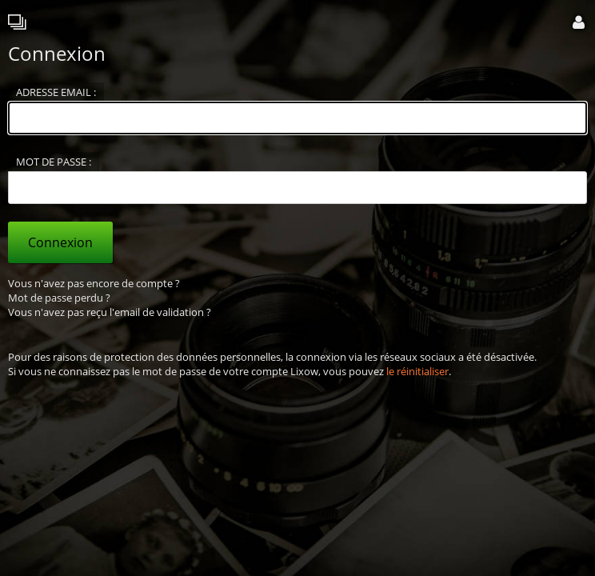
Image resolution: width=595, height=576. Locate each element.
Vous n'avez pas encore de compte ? (94, 283)
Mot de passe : (53, 161)
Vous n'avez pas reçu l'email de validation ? (109, 312)
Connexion (60, 242)
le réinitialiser (417, 371)
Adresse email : (56, 92)
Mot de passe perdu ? (59, 297)
